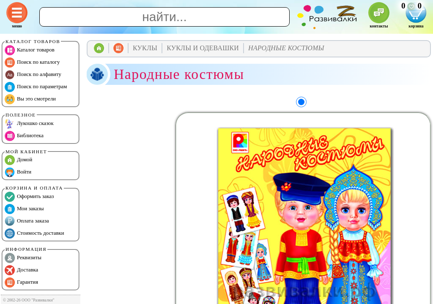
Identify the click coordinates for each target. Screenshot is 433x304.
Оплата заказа (27, 221)
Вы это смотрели (30, 99)
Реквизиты (23, 258)
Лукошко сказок (29, 124)
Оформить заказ (29, 197)
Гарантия (21, 282)
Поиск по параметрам (36, 87)
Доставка (21, 270)
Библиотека (24, 136)
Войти (18, 172)
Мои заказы (24, 209)
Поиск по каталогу (32, 62)
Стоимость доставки (34, 233)
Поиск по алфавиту (33, 75)
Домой (18, 160)
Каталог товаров (30, 50)
